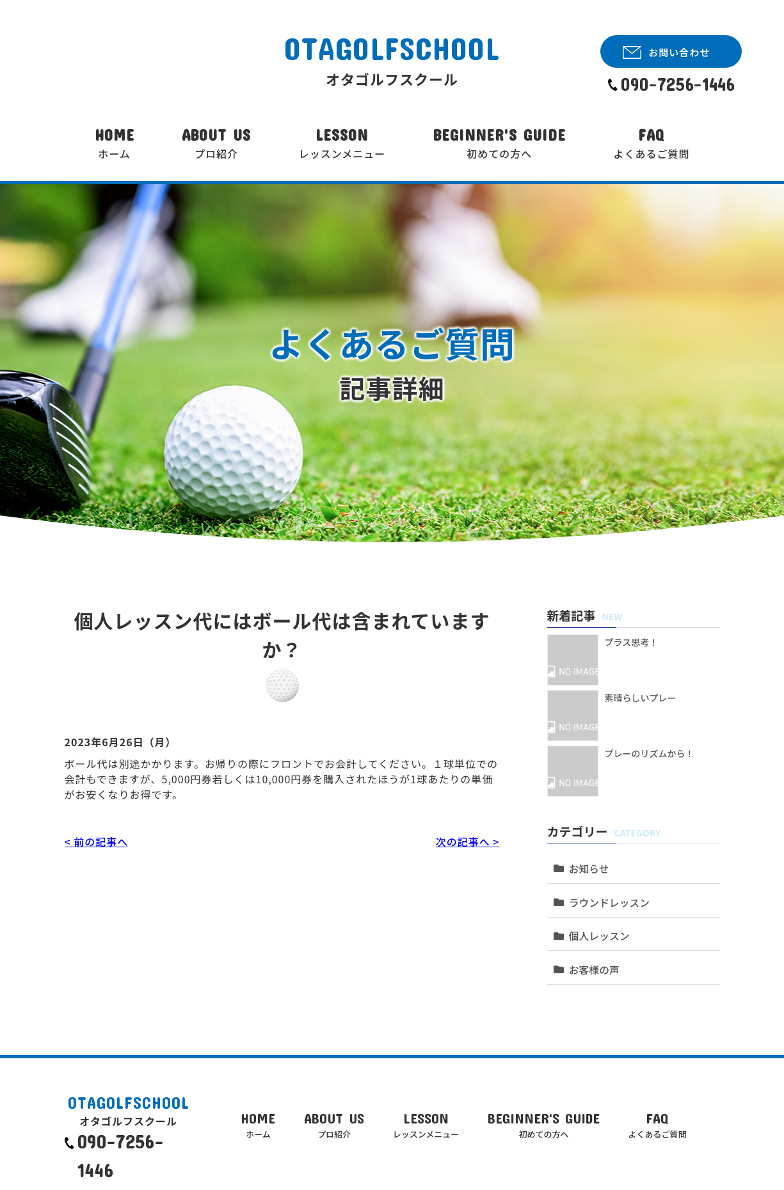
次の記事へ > (467, 841)
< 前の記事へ (96, 841)
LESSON (342, 144)
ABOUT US (216, 144)
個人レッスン (596, 921)
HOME (114, 144)
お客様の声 (592, 950)
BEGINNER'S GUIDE (499, 144)
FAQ (651, 144)
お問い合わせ (679, 52)
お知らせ (587, 863)
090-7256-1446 (678, 84)
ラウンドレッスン (606, 892)
